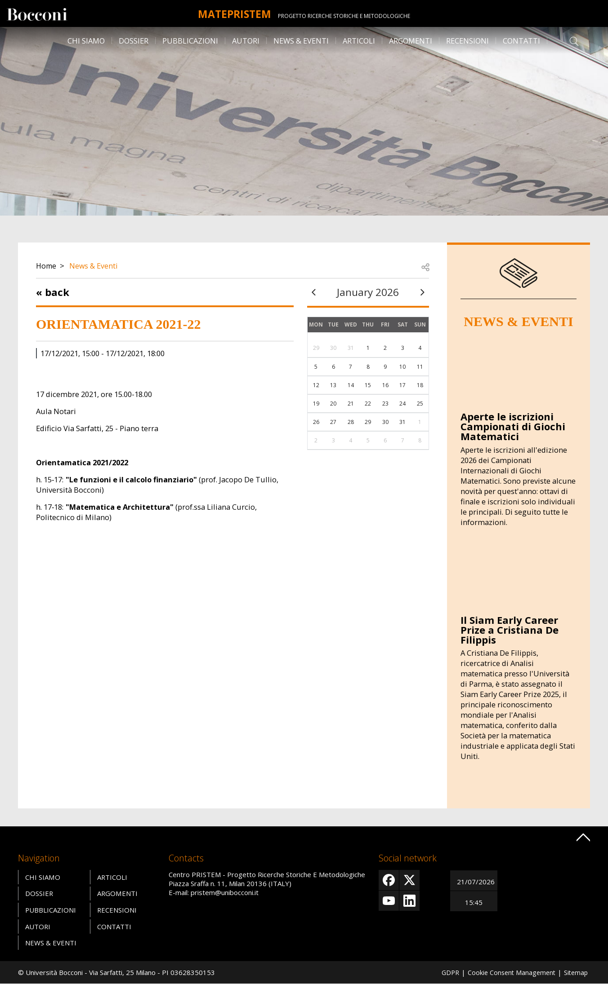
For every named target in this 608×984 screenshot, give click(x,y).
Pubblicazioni (190, 40)
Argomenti (410, 40)
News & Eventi (301, 40)
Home (47, 265)
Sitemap (575, 972)
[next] (422, 292)
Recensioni (467, 40)
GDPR (445, 972)
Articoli (359, 40)
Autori (245, 40)
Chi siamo (86, 40)
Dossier (133, 40)
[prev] (314, 292)
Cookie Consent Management (508, 972)
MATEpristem (234, 13)
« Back (52, 292)
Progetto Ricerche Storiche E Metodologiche (348, 16)
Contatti (521, 40)
